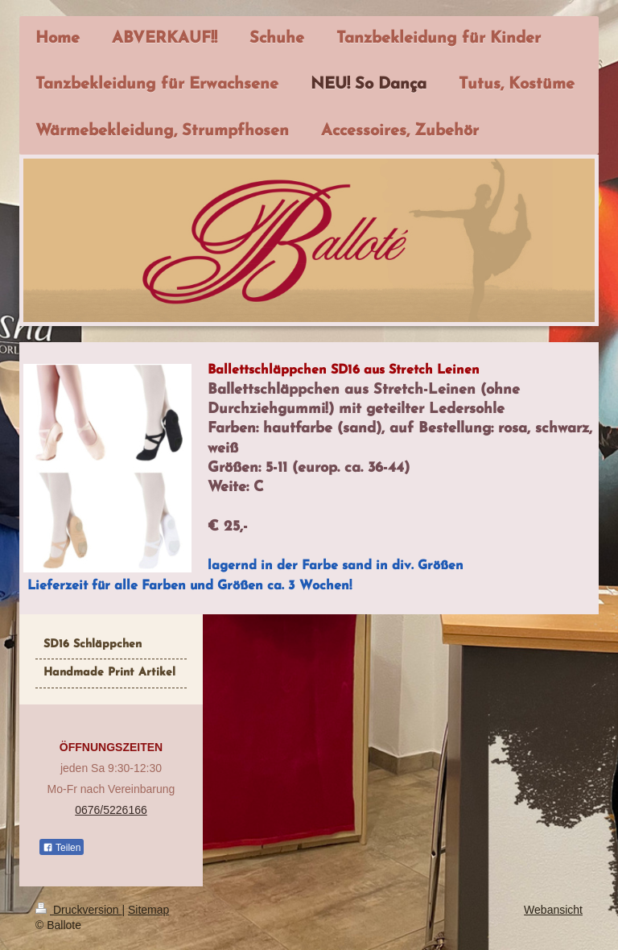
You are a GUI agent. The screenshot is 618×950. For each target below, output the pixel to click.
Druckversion (78, 909)
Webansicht (553, 909)
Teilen (61, 847)
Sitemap (148, 909)
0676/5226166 (111, 809)
